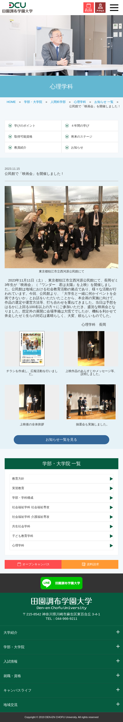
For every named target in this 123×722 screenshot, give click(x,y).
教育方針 (18, 478)
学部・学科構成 (22, 497)
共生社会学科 (21, 526)
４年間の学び (80, 125)
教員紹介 (20, 147)
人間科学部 (58, 102)
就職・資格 (12, 676)
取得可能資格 (23, 136)
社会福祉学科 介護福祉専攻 (30, 517)
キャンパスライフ (17, 690)
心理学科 (80, 102)
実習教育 (18, 488)
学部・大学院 (33, 102)
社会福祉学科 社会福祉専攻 (30, 507)
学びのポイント (24, 125)
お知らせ (77, 147)
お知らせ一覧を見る (61, 439)
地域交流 (10, 705)
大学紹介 (10, 632)
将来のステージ (81, 136)
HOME (11, 102)
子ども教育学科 (22, 536)
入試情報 (10, 661)
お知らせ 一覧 (103, 102)
